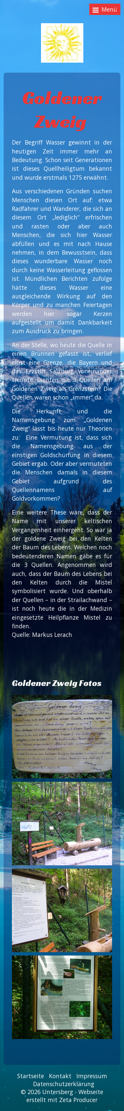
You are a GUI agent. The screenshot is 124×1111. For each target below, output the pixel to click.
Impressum (91, 1076)
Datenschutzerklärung (63, 1084)
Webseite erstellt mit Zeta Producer (64, 1096)
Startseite (30, 1076)
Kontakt (60, 1076)
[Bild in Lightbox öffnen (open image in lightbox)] (62, 736)
